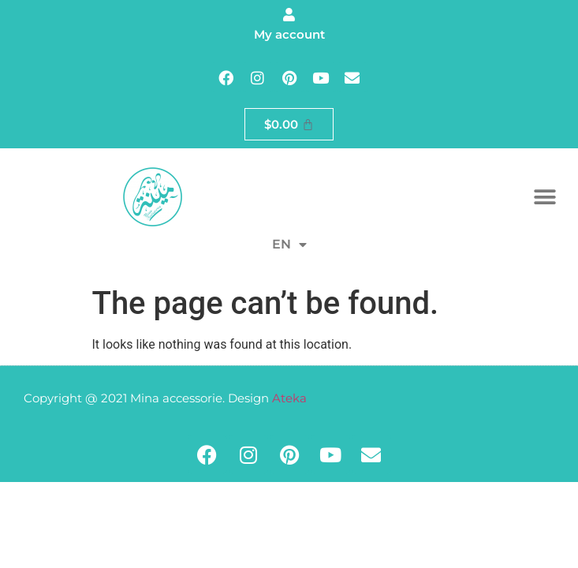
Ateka (289, 397)
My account (289, 34)
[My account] (289, 14)
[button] (544, 197)
